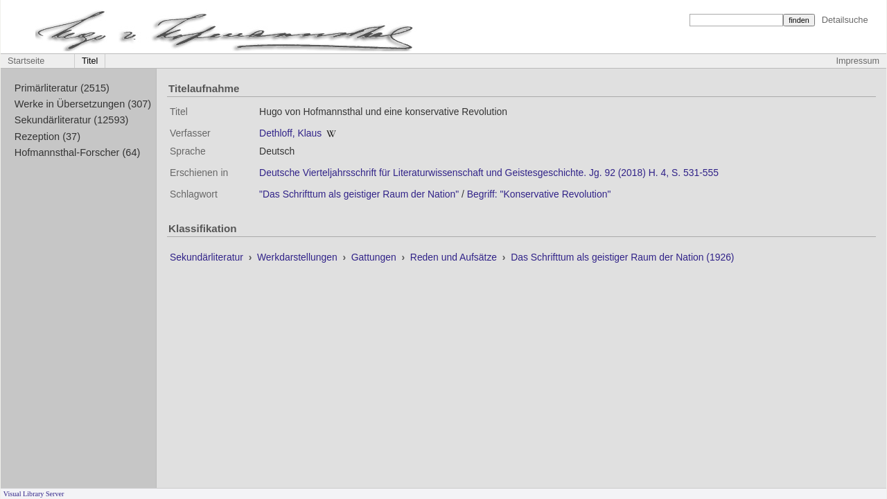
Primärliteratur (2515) (62, 88)
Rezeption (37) (47, 136)
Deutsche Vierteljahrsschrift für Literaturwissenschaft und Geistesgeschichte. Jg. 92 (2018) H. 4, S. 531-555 (489, 172)
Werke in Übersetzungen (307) (83, 104)
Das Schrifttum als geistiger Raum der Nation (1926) (622, 257)
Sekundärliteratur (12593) (72, 119)
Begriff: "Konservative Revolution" (539, 194)
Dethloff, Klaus (290, 133)
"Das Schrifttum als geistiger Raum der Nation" (359, 194)
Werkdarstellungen (298, 257)
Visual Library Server (33, 494)
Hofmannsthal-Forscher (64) (78, 152)
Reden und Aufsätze (455, 257)
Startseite (26, 61)
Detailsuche (845, 20)
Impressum (857, 61)
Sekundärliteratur (208, 257)
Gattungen (375, 257)
